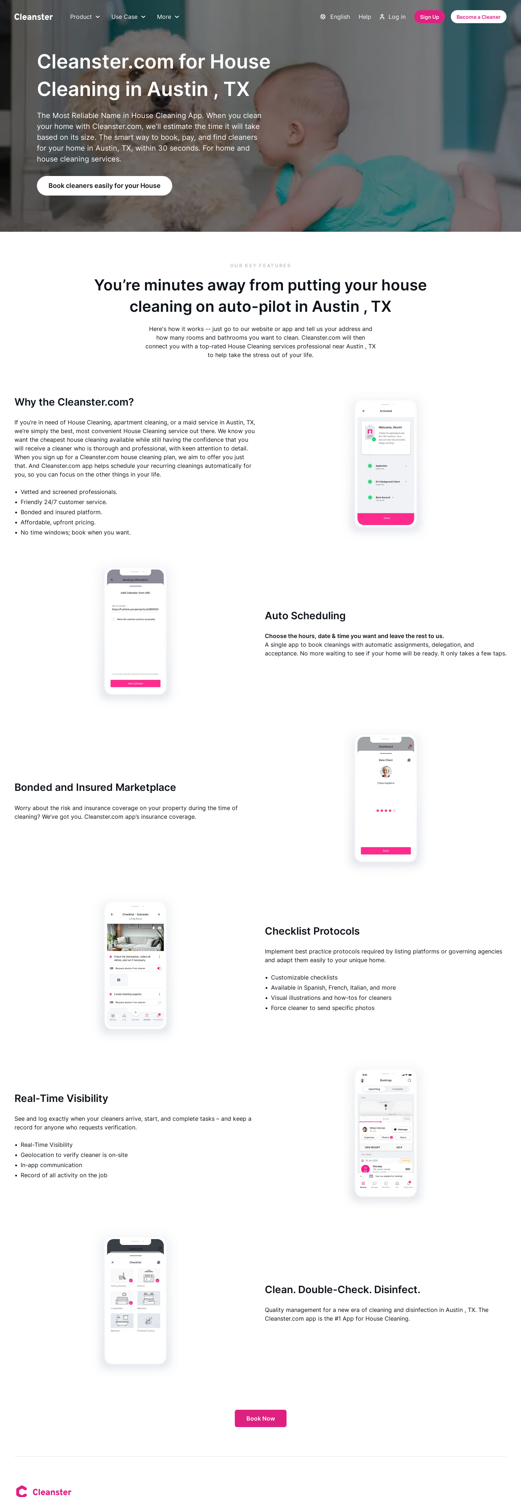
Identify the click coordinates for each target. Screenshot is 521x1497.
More (168, 16)
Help (365, 16)
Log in (393, 16)
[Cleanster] (33, 16)
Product (85, 16)
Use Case (128, 16)
